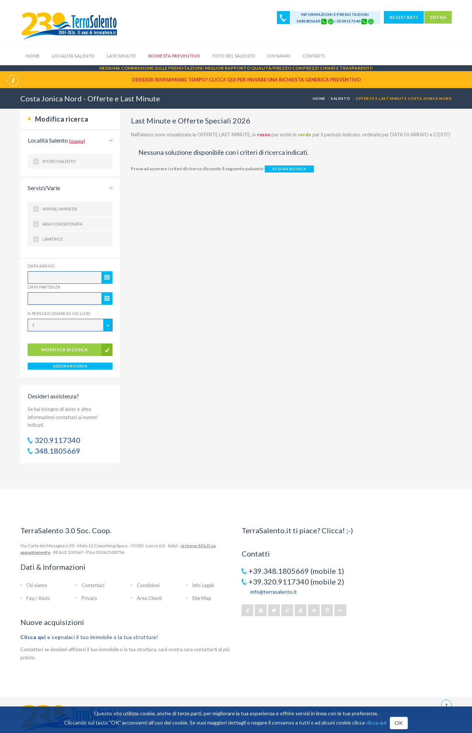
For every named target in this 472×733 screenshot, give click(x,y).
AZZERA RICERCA (70, 366)
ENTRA (438, 17)
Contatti (314, 56)
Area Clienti (149, 598)
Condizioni (148, 585)
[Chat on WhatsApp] (330, 21)
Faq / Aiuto (38, 598)
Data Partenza (44, 287)
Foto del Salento (234, 56)
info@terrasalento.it (273, 592)
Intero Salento (59, 161)
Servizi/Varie (44, 187)
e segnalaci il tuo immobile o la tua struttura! (89, 637)
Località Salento (73, 56)
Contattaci (92, 585)
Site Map (201, 598)
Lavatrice (52, 239)
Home (33, 56)
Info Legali (203, 585)
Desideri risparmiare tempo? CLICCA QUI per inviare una (246, 80)
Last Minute (121, 56)
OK (399, 723)
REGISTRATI (403, 17)
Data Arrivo (41, 265)
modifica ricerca (64, 349)
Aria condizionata (62, 223)
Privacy (89, 598)
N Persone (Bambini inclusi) (59, 313)
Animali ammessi (59, 208)
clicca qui (376, 722)
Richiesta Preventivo (174, 56)
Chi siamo (279, 56)
